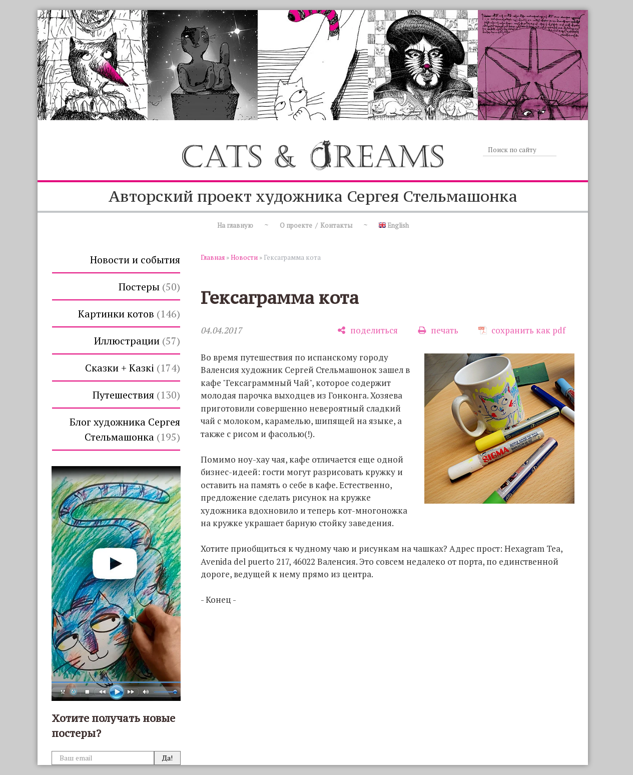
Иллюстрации (137, 340)
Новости (244, 257)
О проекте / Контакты (316, 225)
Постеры (149, 286)
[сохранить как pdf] (521, 330)
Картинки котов (129, 313)
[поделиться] (367, 330)
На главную (235, 225)
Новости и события (135, 259)
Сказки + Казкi (132, 367)
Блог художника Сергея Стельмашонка (125, 429)
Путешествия (136, 395)
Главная (213, 257)
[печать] (438, 330)
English (394, 225)
